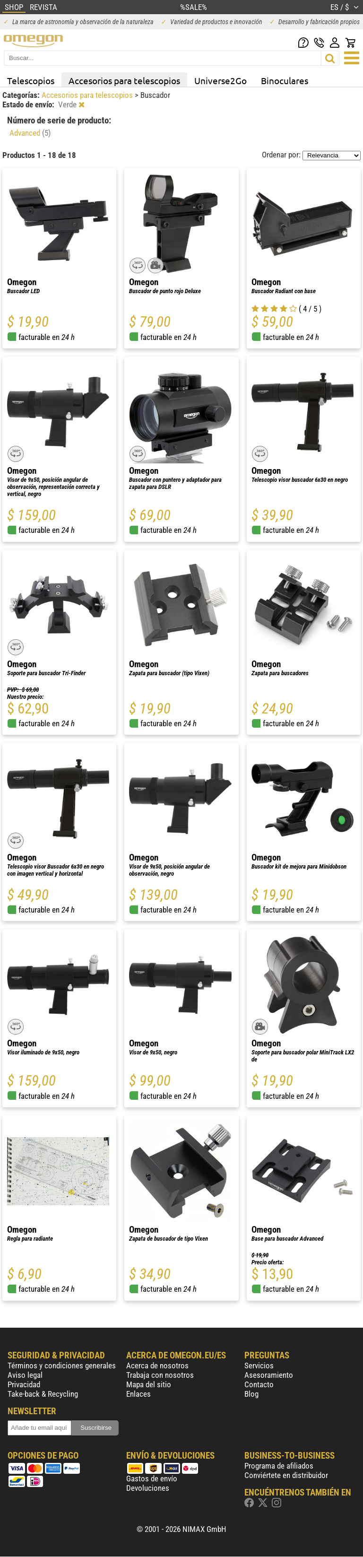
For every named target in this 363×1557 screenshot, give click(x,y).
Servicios (259, 1365)
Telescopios (30, 80)
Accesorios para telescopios (124, 80)
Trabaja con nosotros (160, 1375)
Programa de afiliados (278, 1465)
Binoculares (284, 80)
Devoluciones (147, 1488)
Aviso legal (25, 1375)
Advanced (30, 133)
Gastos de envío (151, 1478)
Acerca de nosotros (157, 1365)
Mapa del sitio (148, 1384)
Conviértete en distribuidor (286, 1475)
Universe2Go (220, 80)
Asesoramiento (268, 1375)
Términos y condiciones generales (62, 1365)
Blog (251, 1394)
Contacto (259, 1384)
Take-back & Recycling (43, 1394)
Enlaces (138, 1394)
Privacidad (24, 1384)
